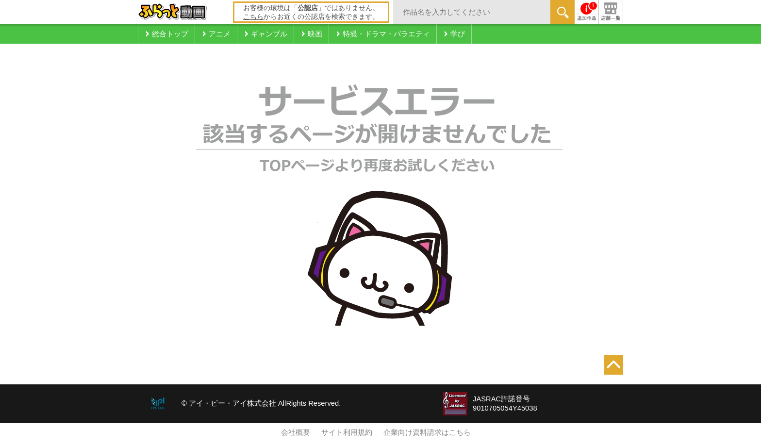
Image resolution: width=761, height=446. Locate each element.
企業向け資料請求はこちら (427, 432)
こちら (253, 16)
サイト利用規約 (346, 432)
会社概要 (295, 432)
